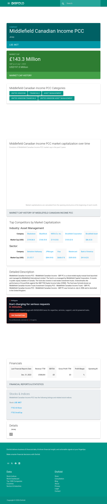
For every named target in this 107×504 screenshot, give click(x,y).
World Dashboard (13, 479)
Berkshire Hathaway (34, 252)
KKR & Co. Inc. (56, 234)
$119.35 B (54, 240)
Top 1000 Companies (14, 481)
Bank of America (87, 252)
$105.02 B (69, 240)
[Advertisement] (53, 14)
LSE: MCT (18, 402)
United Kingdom (18, 93)
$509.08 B (72, 258)
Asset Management (52, 93)
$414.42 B (84, 258)
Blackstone (31, 234)
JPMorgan (50, 252)
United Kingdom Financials (23, 98)
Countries (10, 484)
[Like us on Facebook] (16, 463)
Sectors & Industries (14, 486)
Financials (35, 93)
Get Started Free (18, 315)
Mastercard (73, 252)
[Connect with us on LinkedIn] (19, 463)
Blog (56, 481)
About (57, 484)
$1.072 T (30, 258)
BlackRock (43, 234)
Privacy (57, 486)
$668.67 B (61, 258)
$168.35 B (43, 240)
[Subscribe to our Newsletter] (8, 463)
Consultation (59, 479)
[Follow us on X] (12, 463)
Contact (58, 491)
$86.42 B (89, 240)
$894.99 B (49, 258)
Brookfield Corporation (73, 234)
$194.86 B (31, 240)
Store (57, 476)
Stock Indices (11, 476)
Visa (59, 252)
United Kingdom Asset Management (56, 98)
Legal (57, 489)
